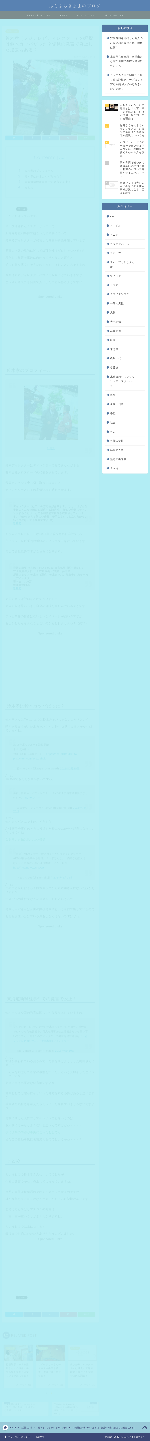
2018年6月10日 (65, 1049)
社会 (113, 422)
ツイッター (117, 276)
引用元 (51, 446)
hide (61, 156)
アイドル (115, 225)
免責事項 (63, 15)
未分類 (114, 349)
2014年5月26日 (63, 875)
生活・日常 (117, 404)
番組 (113, 413)
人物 (113, 312)
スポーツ (115, 253)
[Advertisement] (49, 322)
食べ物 (114, 468)
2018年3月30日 (69, 766)
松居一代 (115, 358)
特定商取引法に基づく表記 (38, 15)
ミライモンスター (121, 294)
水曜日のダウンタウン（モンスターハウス (122, 381)
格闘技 (114, 367)
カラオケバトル (119, 244)
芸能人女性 (117, 441)
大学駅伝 (115, 321)
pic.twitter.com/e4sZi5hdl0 (30, 756)
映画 (113, 340)
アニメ (114, 234)
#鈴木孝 (47, 1039)
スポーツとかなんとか (122, 264)
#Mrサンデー (32, 796)
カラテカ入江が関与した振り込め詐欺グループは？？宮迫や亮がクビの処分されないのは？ (126, 82)
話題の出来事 (118, 459)
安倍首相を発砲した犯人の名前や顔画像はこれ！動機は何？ (126, 43)
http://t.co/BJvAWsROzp (28, 866)
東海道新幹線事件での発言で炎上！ (48, 180)
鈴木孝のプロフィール (39, 169)
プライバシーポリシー (86, 15)
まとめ (29, 185)
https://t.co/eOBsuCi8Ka (61, 752)
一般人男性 (117, 303)
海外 (113, 395)
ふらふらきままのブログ (75, 5)
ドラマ (114, 285)
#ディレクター (60, 1039)
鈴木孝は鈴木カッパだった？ (43, 174)
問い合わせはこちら (114, 15)
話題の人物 (12, 30)
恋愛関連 (115, 331)
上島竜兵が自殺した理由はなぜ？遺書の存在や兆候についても (126, 61)
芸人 (113, 431)
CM (112, 216)
